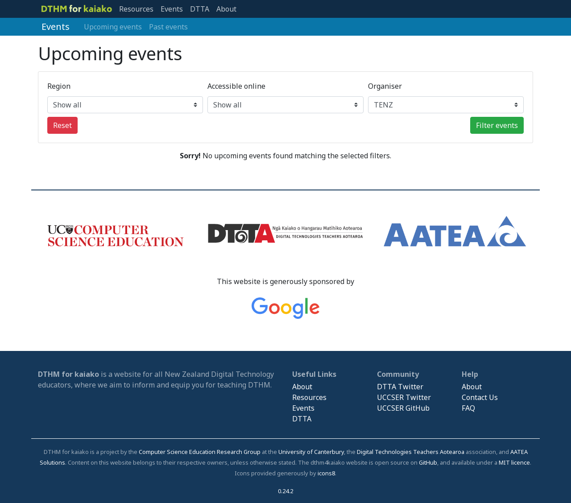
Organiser (385, 86)
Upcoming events (113, 27)
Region (58, 86)
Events (172, 9)
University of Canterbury (311, 452)
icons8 (326, 473)
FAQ (468, 408)
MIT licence (514, 462)
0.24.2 (285, 491)
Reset (62, 125)
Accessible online (236, 86)
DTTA (199, 9)
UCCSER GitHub (403, 408)
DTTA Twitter (400, 387)
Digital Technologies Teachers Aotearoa (410, 452)
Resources (136, 9)
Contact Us (480, 397)
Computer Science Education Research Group (200, 452)
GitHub (428, 462)
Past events (168, 27)
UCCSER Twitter (404, 397)
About (226, 9)
